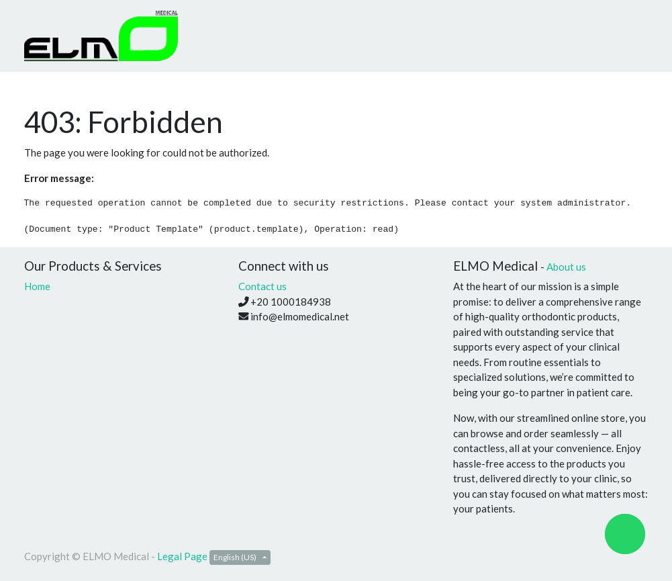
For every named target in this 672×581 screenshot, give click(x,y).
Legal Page (182, 556)
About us (566, 267)
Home (37, 286)
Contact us (262, 286)
